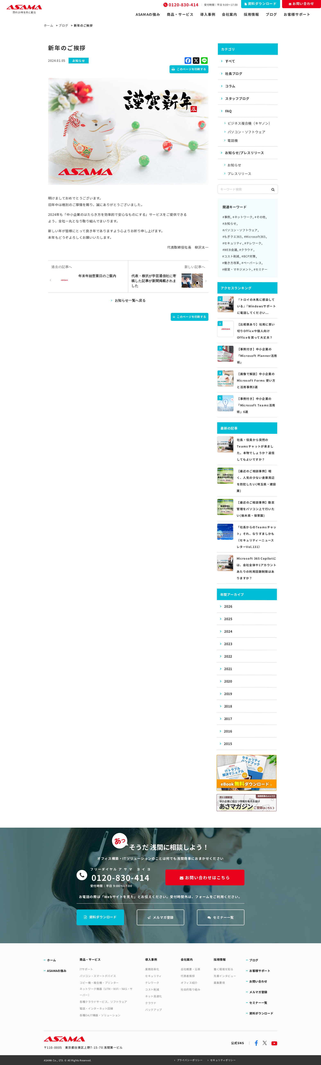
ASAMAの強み (148, 14)
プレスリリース (239, 173)
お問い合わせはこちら (205, 877)
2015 (228, 743)
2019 (228, 693)
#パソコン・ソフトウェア (240, 230)
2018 (228, 706)
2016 (228, 731)
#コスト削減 (230, 256)
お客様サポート (297, 14)
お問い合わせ (258, 981)
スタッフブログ (237, 98)
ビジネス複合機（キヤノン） (250, 123)
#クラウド (246, 250)
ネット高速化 (153, 996)
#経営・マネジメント (236, 269)
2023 (228, 643)
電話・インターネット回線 (96, 1008)
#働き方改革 (230, 263)
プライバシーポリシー (190, 1060)
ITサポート (86, 969)
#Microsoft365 (255, 236)
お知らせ (234, 164)
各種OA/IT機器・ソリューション (100, 1015)
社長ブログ (233, 73)
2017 (228, 718)
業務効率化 (152, 969)
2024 (228, 631)
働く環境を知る (223, 969)
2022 (228, 656)
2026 (228, 606)
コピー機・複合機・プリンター (99, 983)
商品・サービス (180, 14)
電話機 (232, 140)
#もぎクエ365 (232, 236)
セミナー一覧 (221, 917)
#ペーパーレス (252, 263)
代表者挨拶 (188, 976)
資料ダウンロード (100, 916)
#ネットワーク (243, 217)
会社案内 (229, 14)
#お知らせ (229, 223)
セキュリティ (153, 976)
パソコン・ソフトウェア (246, 131)
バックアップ (153, 1010)
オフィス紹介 (189, 983)
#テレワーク (252, 243)
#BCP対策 (249, 256)
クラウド (150, 1003)
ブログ (271, 14)
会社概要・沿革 (190, 969)
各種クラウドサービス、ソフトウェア (103, 1002)
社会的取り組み (190, 989)
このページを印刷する (189, 69)
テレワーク (152, 983)
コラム (230, 85)
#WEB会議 (229, 250)
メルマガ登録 (160, 917)
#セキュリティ (232, 243)
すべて (230, 61)
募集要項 (219, 983)
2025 (228, 618)
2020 (228, 681)
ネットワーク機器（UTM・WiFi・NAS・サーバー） (106, 992)
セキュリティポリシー (223, 1060)
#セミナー (261, 269)
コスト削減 (152, 989)
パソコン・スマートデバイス (98, 976)
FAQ (228, 110)
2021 (228, 668)
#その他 (260, 217)
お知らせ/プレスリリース (244, 152)
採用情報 (251, 14)
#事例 (226, 217)
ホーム (48, 25)
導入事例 (208, 14)
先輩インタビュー (225, 976)
